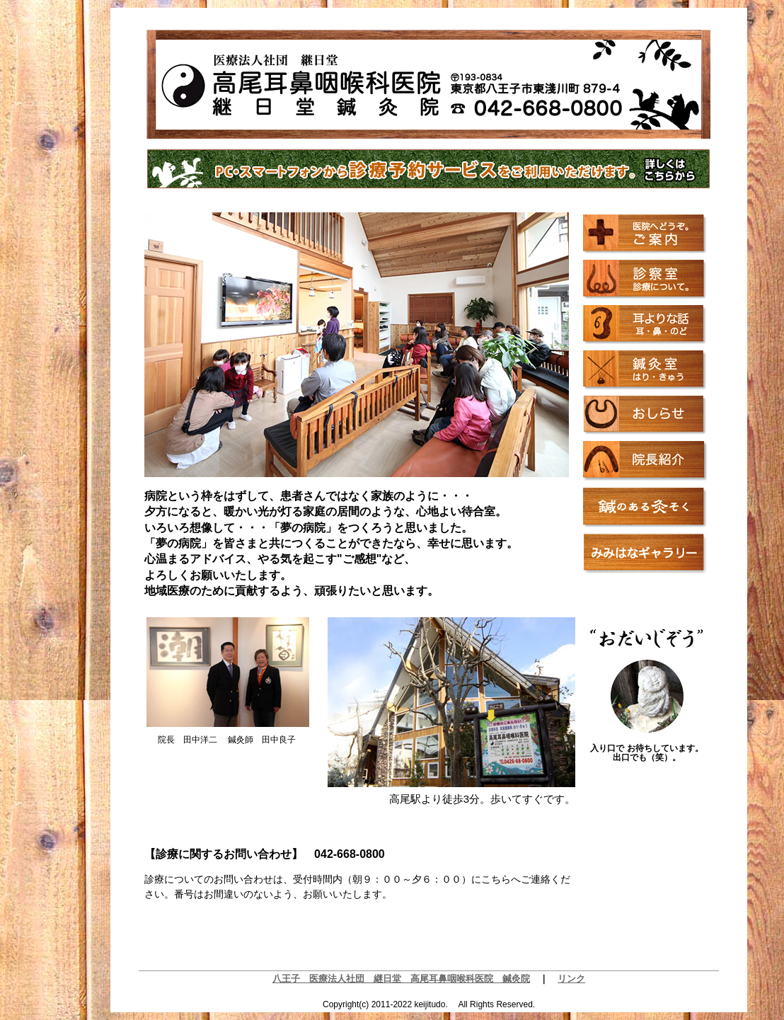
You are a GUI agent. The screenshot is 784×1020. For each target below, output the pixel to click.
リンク (571, 978)
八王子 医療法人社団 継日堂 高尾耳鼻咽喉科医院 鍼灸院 (401, 978)
